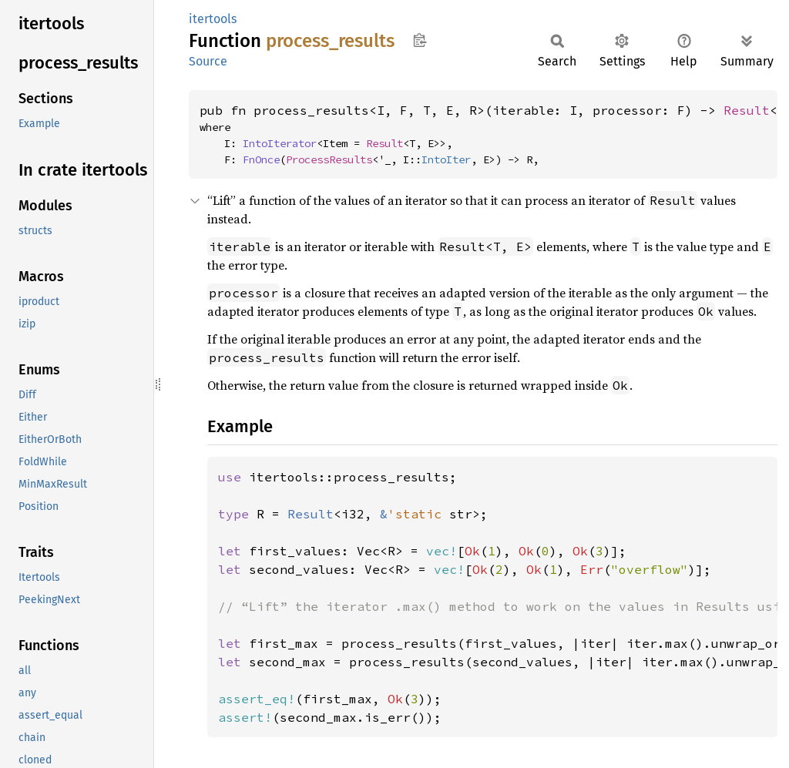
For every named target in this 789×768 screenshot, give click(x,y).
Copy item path (419, 40)
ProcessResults (329, 159)
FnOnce (261, 159)
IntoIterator (280, 143)
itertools (213, 19)
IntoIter (446, 159)
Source (208, 61)
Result (747, 110)
